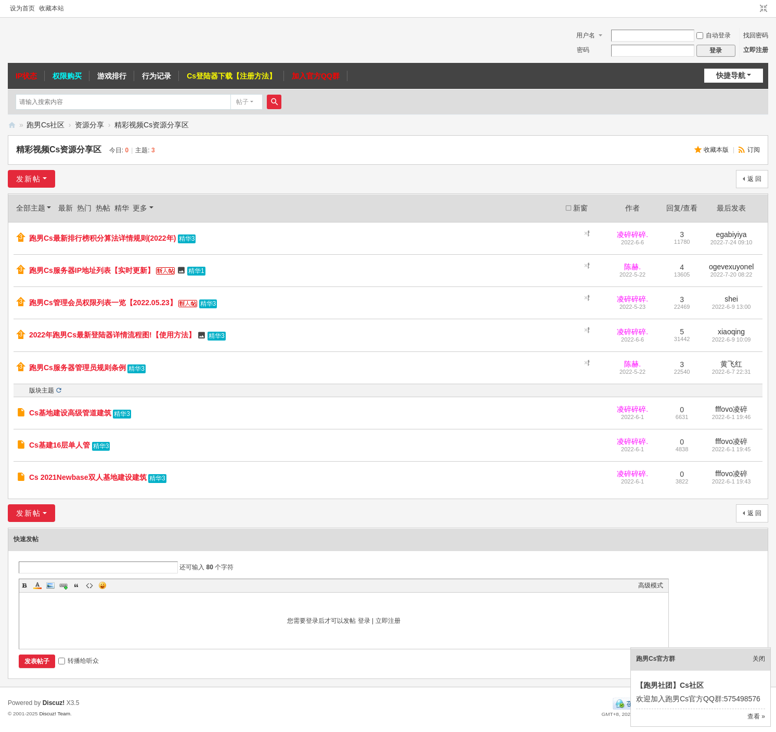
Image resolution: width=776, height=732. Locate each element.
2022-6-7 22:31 (731, 372)
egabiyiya (731, 234)
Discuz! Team (54, 713)
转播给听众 (78, 660)
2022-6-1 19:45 (731, 449)
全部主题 (30, 208)
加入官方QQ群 (316, 76)
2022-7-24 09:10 (731, 242)
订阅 (753, 149)
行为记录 (156, 76)
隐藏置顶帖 (588, 233)
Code (89, 585)
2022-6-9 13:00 (731, 307)
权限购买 (67, 76)
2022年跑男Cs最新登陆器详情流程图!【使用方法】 (112, 335)
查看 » (756, 716)
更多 (140, 208)
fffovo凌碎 (731, 409)
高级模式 (650, 585)
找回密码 (755, 35)
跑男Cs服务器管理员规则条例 (77, 367)
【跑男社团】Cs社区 (670, 685)
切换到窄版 (763, 9)
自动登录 (713, 35)
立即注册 (755, 50)
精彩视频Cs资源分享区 (151, 125)
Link (63, 585)
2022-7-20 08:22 (731, 274)
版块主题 (41, 390)
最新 (65, 208)
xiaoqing (731, 332)
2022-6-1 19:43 (731, 481)
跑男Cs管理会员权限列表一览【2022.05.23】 (103, 302)
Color (37, 585)
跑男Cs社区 (45, 125)
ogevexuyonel (731, 267)
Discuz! (54, 703)
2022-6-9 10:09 (731, 339)
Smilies (102, 585)
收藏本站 (51, 8)
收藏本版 (717, 149)
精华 (121, 208)
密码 (583, 50)
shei (731, 299)
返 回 (754, 178)
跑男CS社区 (12, 125)
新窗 (580, 208)
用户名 (585, 35)
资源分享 (89, 125)
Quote (76, 585)
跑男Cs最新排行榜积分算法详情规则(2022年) (102, 238)
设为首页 (22, 8)
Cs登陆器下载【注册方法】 (231, 76)
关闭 (759, 658)
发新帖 (28, 179)
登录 (364, 620)
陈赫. (632, 267)
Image (50, 585)
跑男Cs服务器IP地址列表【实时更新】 (91, 270)
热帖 (103, 208)
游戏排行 (111, 76)
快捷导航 (730, 75)
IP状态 (26, 76)
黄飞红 (731, 364)
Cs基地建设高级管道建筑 (70, 413)
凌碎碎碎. (632, 234)
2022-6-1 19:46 (731, 417)
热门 (84, 208)
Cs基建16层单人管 (59, 445)
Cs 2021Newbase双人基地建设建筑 (88, 477)
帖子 (242, 102)
